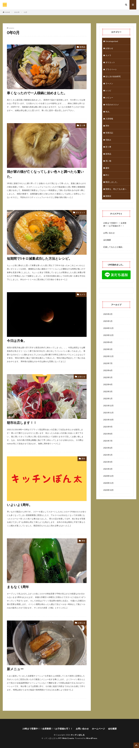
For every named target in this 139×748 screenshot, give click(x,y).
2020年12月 (108, 476)
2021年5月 (108, 455)
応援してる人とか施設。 (113, 247)
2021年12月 (108, 405)
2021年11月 (108, 412)
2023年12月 (108, 335)
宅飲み (108, 140)
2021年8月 (108, 434)
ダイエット (80, 212)
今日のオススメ (112, 104)
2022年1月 (108, 398)
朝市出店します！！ (22, 423)
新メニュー (15, 669)
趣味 (107, 168)
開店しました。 (112, 182)
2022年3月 (108, 391)
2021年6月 (108, 448)
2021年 (17, 12)
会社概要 (107, 240)
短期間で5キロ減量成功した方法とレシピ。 (39, 258)
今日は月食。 (17, 341)
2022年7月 (108, 363)
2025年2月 (108, 314)
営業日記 (109, 133)
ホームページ (98, 728)
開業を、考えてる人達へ (115, 189)
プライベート (111, 69)
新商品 (82, 47)
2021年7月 (108, 441)
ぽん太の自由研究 (113, 76)
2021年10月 (108, 419)
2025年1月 (108, 321)
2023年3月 (108, 349)
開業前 (108, 196)
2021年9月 (108, 426)
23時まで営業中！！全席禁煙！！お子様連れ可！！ (114, 224)
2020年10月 (108, 490)
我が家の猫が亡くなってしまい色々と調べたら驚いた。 (45, 174)
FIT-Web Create (66, 738)
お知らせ (81, 376)
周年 (83, 458)
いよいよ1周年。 (19, 505)
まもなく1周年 (18, 587)
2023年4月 (108, 342)
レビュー (109, 97)
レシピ (108, 90)
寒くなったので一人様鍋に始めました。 (37, 93)
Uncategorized (111, 41)
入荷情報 (109, 118)
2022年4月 (108, 384)
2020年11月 (108, 483)
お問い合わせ (109, 233)
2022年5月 (108, 377)
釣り (107, 175)
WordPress (91, 738)
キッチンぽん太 (78, 735)
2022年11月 (108, 356)
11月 (25, 12)
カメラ (82, 294)
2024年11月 (108, 328)
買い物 (108, 161)
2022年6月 (108, 370)
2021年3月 (108, 469)
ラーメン (109, 83)
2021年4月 (108, 462)
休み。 (108, 111)
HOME (7, 12)
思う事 (82, 125)
